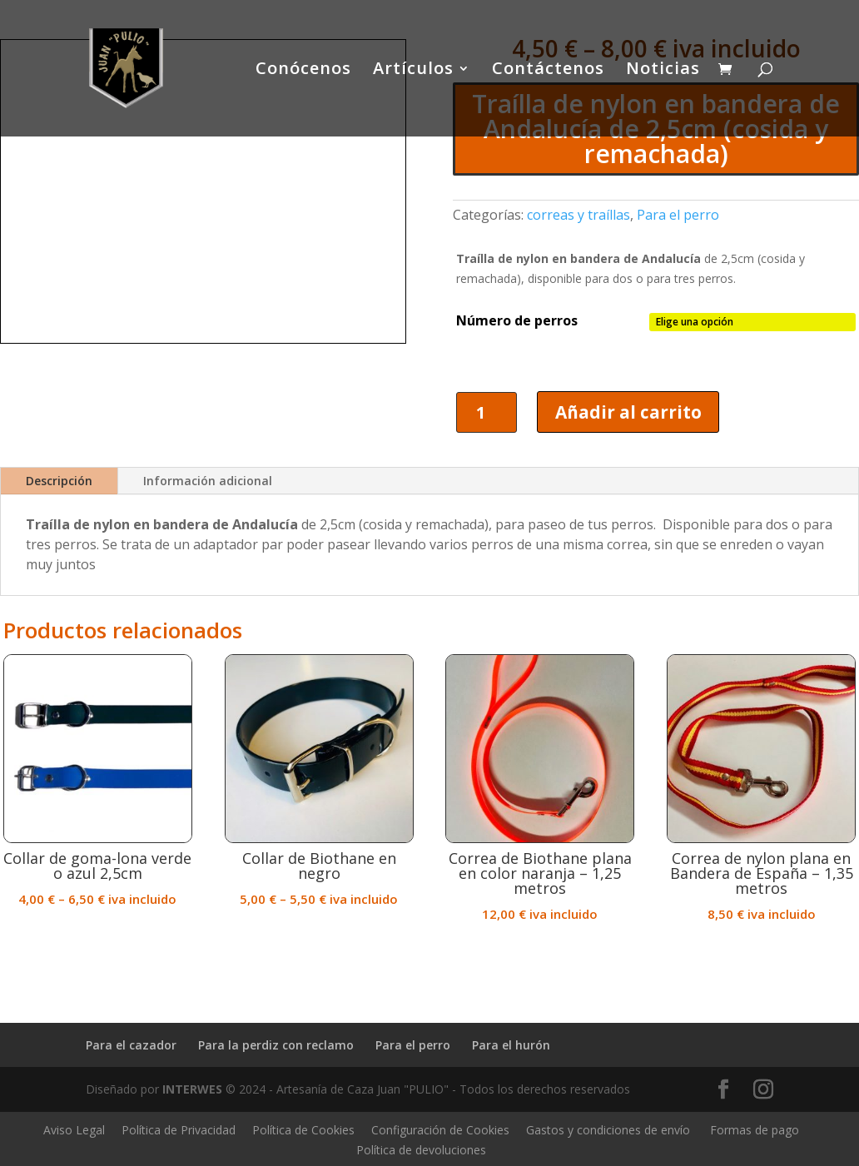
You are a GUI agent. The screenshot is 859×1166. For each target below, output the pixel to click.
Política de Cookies (303, 1131)
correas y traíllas (578, 215)
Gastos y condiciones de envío (608, 1131)
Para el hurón (511, 1045)
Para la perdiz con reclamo (276, 1045)
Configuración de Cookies (440, 1131)
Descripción (59, 481)
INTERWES (192, 1090)
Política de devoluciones (421, 1151)
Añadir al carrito (629, 412)
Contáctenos (548, 70)
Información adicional (207, 481)
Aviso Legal (74, 1131)
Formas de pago (754, 1131)
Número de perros (517, 320)
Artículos (413, 70)
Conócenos (303, 70)
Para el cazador (131, 1045)
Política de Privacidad (179, 1131)
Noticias (663, 70)
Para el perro (678, 215)
